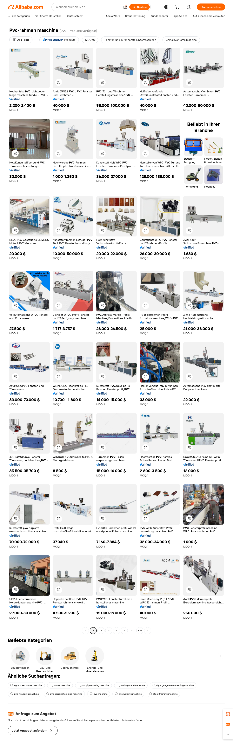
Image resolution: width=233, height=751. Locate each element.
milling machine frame (131, 685)
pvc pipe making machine (93, 685)
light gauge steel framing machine (173, 685)
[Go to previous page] (85, 630)
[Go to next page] (147, 630)
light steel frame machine (26, 685)
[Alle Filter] (20, 40)
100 (140, 630)
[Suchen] (139, 7)
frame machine (60, 685)
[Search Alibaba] (88, 7)
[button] (125, 7)
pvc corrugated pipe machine (64, 693)
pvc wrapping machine (24, 693)
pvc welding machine (128, 693)
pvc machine (99, 693)
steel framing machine (163, 693)
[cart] (178, 7)
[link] (228, 714)
